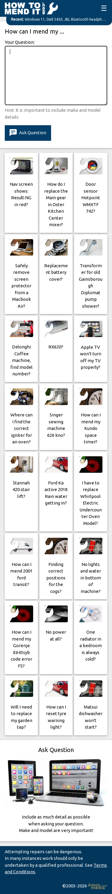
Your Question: (20, 42)
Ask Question (28, 133)
